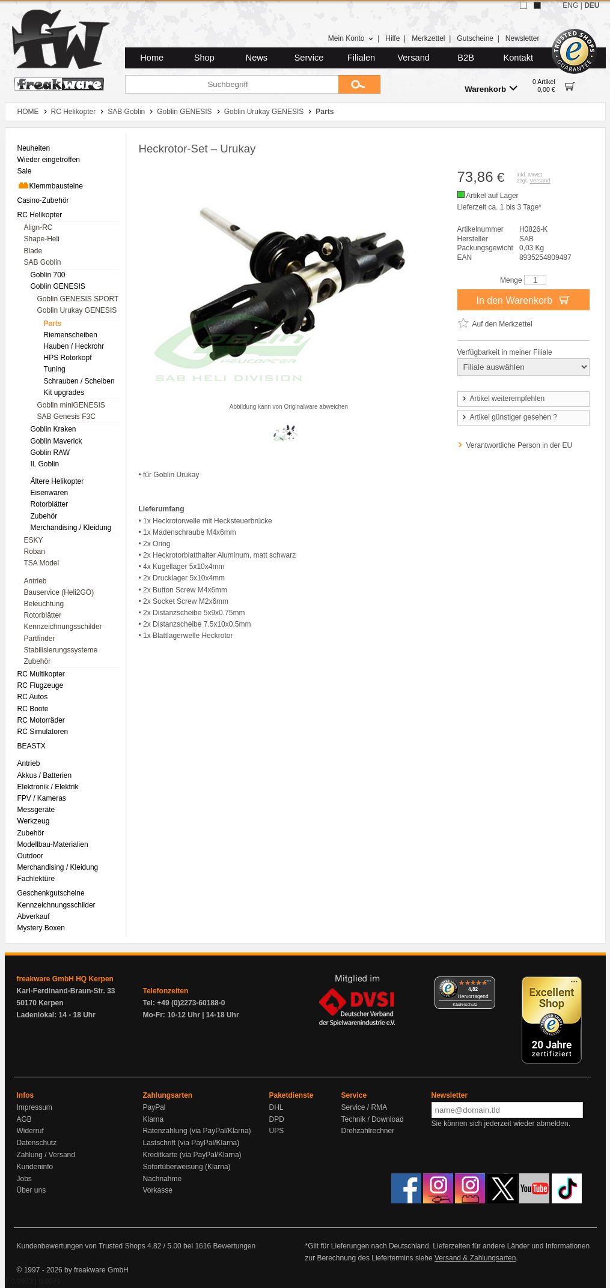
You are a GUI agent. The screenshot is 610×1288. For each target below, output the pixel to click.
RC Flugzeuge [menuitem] (40, 685)
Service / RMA (364, 1107)
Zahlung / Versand (46, 1155)
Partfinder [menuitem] (39, 638)
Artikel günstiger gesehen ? (509, 417)
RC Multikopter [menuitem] (41, 674)
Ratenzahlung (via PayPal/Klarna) (197, 1131)
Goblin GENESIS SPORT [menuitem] (78, 299)
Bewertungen (234, 1246)
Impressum (34, 1107)
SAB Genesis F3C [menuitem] (66, 416)
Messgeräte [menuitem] (36, 809)
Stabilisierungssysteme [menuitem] (61, 650)
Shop (204, 57)
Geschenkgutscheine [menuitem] (51, 893)
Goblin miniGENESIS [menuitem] (71, 405)
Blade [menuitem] (33, 251)
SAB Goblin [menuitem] (42, 262)
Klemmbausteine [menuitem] (50, 185)
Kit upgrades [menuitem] (64, 392)
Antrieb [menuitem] (35, 581)
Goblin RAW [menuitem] (50, 452)
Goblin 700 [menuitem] (48, 275)
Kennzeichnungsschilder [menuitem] (63, 626)
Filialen (361, 57)
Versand (413, 57)
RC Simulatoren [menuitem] (43, 731)
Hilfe (392, 38)
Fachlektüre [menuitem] (36, 878)
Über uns (31, 1190)
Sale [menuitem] (24, 171)
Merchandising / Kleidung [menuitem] (71, 527)
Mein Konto (351, 38)
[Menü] (488, 984)
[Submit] (359, 84)
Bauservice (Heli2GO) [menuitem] (59, 592)
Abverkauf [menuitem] (33, 916)
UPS (276, 1131)
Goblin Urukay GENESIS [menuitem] (77, 310)
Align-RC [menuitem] (38, 227)
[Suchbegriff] (231, 84)
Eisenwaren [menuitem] (50, 493)
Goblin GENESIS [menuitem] (58, 286)
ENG (570, 5)
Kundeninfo (35, 1167)
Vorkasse (157, 1190)
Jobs (24, 1179)
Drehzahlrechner (368, 1131)
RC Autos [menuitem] (32, 697)
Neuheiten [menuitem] (33, 148)
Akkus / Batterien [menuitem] (44, 775)
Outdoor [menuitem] (30, 856)
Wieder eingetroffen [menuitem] (49, 159)
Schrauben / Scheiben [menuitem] (79, 381)
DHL (276, 1107)
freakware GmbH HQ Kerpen (65, 979)
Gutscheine (475, 38)
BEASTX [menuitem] (31, 746)
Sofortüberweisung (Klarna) (187, 1167)
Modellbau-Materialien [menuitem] (52, 844)
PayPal (154, 1107)
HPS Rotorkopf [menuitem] (68, 358)
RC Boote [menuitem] (33, 709)
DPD (276, 1119)
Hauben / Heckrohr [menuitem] (74, 346)
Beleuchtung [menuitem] (44, 604)
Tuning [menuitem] (55, 369)
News (257, 57)
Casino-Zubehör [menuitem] (43, 200)
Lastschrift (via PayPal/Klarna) (191, 1143)
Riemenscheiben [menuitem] (70, 335)
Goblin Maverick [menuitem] (56, 441)
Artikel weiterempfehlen (503, 398)
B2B (465, 57)
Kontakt (518, 57)
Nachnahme (162, 1179)
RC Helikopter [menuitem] (40, 215)
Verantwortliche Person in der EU (519, 445)
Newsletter (522, 38)
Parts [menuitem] (53, 323)
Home (151, 57)
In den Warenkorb (523, 299)
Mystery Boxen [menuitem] (41, 928)
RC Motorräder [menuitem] (41, 720)
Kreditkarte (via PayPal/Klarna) (192, 1155)
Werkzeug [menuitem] (33, 821)
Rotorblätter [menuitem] (50, 504)
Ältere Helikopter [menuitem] (57, 481)
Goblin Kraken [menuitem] (53, 429)
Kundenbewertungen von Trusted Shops (81, 1246)
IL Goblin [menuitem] (45, 464)
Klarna (153, 1119)
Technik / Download (372, 1119)
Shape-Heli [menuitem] (41, 239)
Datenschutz (37, 1143)
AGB (24, 1119)
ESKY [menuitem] (33, 540)
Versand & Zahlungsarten (475, 1258)
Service (309, 57)
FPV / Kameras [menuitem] (41, 798)
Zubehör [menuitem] (44, 516)
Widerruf (30, 1131)
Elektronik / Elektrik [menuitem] (48, 787)
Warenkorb (491, 88)
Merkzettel (428, 38)
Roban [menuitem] (34, 551)
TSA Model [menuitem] (41, 563)
